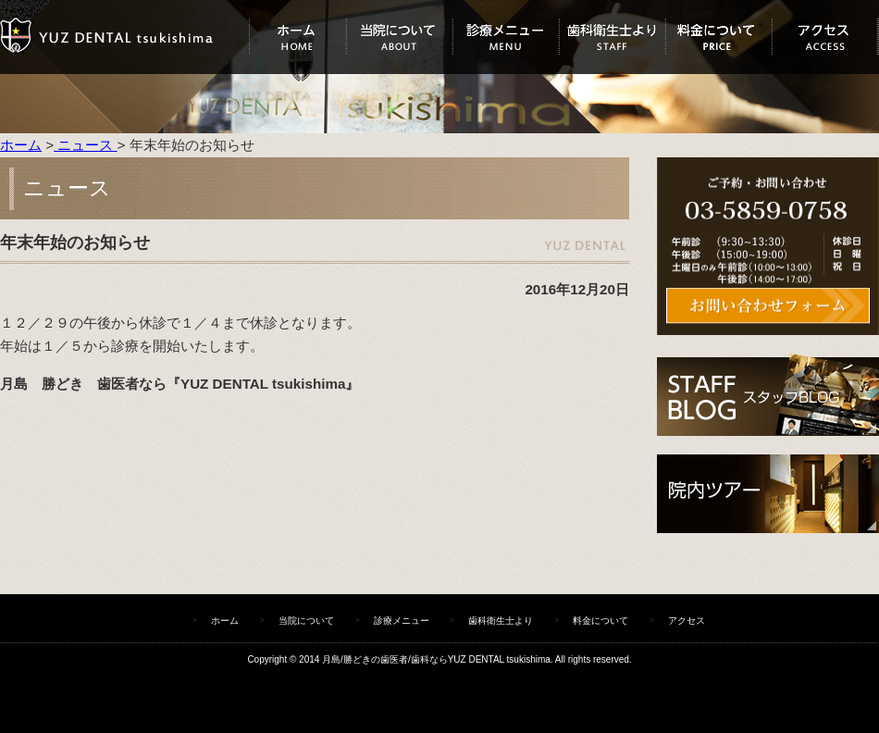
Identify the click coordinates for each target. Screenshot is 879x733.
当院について (399, 37)
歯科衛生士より (612, 37)
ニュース (85, 145)
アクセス (825, 37)
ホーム (297, 37)
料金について (718, 37)
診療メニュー (505, 37)
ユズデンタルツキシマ (124, 37)
